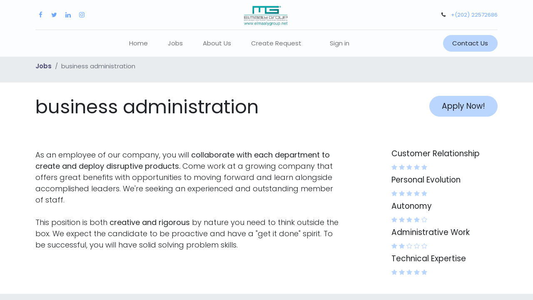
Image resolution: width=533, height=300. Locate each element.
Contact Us (470, 43)
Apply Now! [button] (463, 106)
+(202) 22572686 (474, 15)
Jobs (43, 66)
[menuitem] (138, 43)
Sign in (339, 43)
